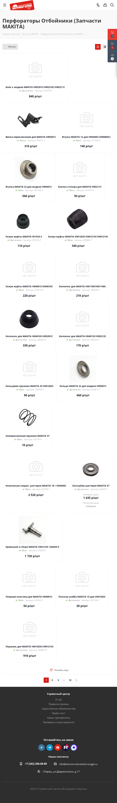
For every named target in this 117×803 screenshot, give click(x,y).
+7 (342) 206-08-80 (36, 764)
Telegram (49, 747)
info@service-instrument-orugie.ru (78, 764)
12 (70, 680)
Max (74, 747)
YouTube (57, 747)
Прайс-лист (58, 713)
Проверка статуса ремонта (58, 722)
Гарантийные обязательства (58, 708)
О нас (58, 699)
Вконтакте (41, 747)
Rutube (66, 747)
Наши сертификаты (58, 717)
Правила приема (59, 704)
